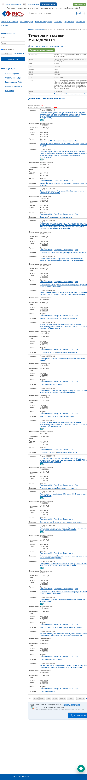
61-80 (48, 698)
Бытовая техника (55, 384)
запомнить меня (7, 49)
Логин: (3, 37)
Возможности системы (9, 22)
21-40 (36, 698)
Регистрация (13, 59)
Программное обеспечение (67, 352)
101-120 (62, 698)
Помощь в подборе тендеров (41, 50)
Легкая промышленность (49, 318)
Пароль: (3, 43)
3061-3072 (80, 698)
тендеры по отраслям (35, 17)
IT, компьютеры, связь (48, 253)
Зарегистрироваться (71, 704)
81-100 (55, 698)
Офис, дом (44, 217)
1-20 (30, 698)
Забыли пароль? (19, 54)
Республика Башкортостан (74, 94)
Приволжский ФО (59, 94)
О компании (80, 22)
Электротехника (46, 416)
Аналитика (58, 22)
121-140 (70, 698)
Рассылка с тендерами (43, 22)
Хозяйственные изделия (68, 318)
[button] (81, 768)
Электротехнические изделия (64, 416)
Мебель (52, 691)
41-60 (42, 698)
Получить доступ (21, 777)
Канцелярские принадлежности (60, 217)
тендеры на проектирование (44, 16)
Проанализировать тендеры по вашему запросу (48, 46)
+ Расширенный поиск (68, 16)
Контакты (4, 25)
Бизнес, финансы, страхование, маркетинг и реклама (59, 144)
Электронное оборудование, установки (67, 522)
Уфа (85, 94)
